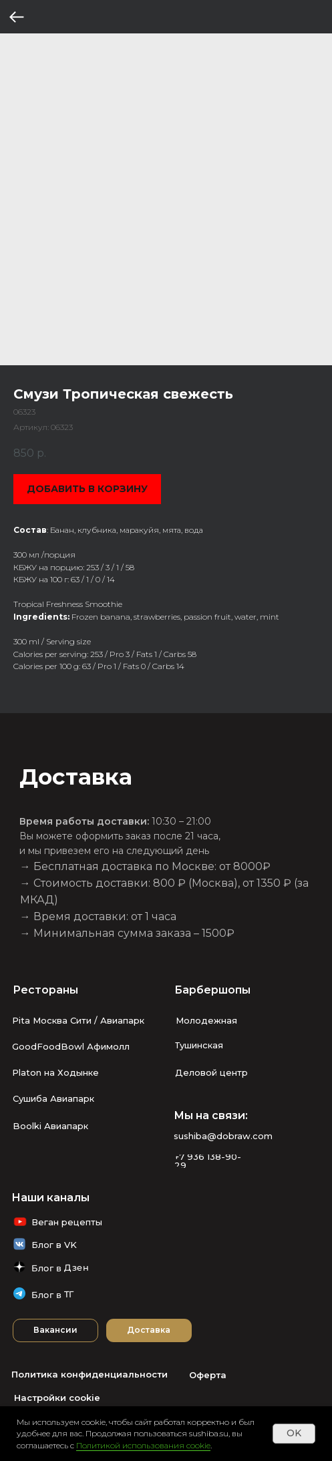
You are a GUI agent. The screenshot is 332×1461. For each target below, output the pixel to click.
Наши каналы (50, 1197)
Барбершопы (212, 990)
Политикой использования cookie (143, 1445)
